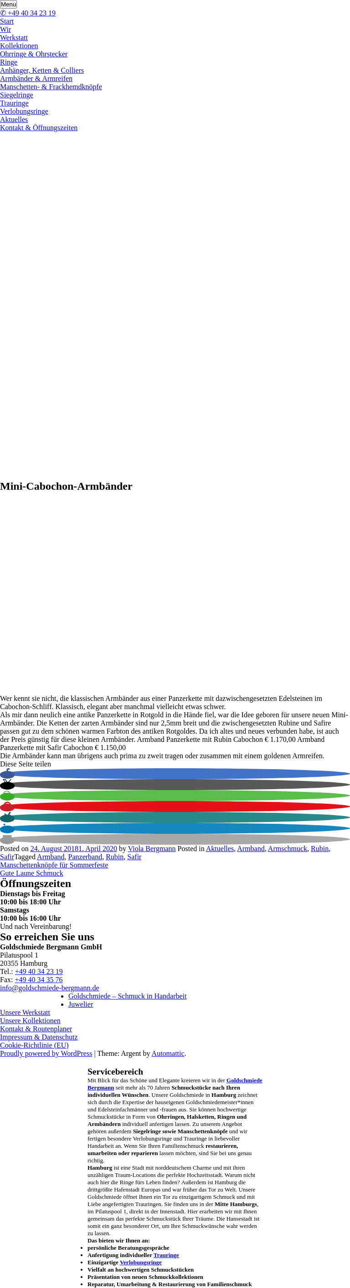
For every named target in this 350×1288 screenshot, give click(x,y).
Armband (250, 848)
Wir (5, 29)
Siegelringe (16, 95)
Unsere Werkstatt (25, 1012)
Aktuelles (14, 119)
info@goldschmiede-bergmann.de (49, 988)
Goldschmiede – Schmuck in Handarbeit (127, 996)
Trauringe (14, 103)
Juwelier (80, 1004)
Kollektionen (19, 46)
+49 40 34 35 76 (38, 980)
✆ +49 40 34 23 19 (28, 13)
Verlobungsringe (24, 111)
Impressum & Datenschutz (39, 1037)
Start (7, 21)
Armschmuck (287, 848)
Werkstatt (14, 37)
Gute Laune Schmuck (31, 873)
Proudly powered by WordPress (46, 1053)
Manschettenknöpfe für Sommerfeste (54, 865)
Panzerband (85, 857)
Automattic (168, 1053)
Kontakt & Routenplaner (36, 1029)
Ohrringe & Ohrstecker (33, 54)
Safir (7, 857)
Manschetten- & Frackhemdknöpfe (51, 87)
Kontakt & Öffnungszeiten (38, 128)
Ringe (8, 62)
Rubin (320, 848)
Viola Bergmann (152, 848)
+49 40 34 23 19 (39, 971)
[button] (7, 775)
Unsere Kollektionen (30, 1020)
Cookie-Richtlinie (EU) (34, 1045)
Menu (8, 4)
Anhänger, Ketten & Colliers (42, 70)
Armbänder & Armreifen (36, 78)
